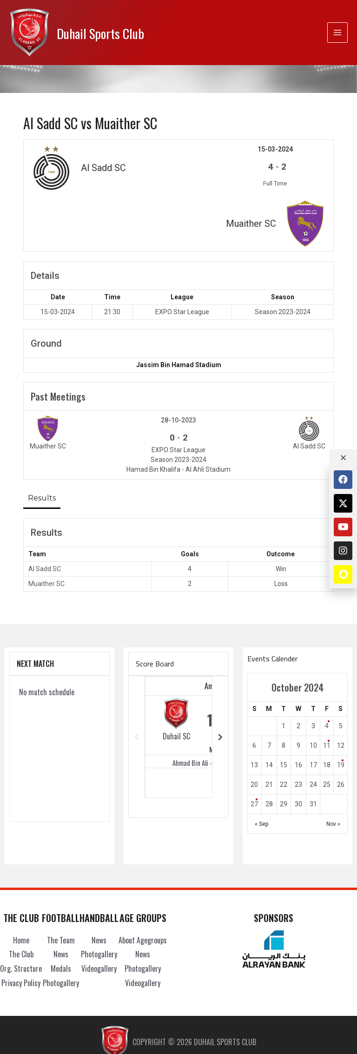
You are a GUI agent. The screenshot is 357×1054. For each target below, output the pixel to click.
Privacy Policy (20, 927)
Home (21, 884)
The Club (21, 898)
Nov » (333, 768)
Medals (61, 912)
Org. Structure (21, 912)
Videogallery (99, 912)
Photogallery (61, 927)
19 (340, 709)
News (60, 898)
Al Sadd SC (44, 513)
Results (42, 442)
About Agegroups (143, 884)
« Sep (261, 768)
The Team (61, 884)
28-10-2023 (178, 364)
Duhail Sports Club (111, 32)
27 (254, 748)
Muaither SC (46, 528)
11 (327, 689)
